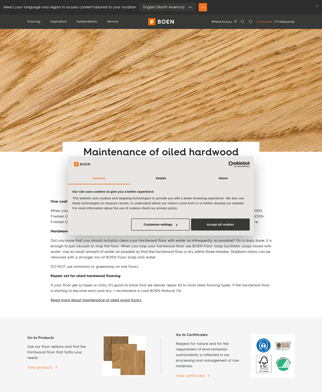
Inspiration (58, 21)
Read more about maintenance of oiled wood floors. (96, 300)
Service (112, 21)
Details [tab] (161, 178)
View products (40, 367)
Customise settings (160, 224)
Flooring (33, 21)
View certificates (191, 376)
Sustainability (86, 21)
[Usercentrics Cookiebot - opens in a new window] (231, 164)
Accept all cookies (220, 224)
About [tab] (223, 178)
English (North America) (163, 7)
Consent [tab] (99, 178)
